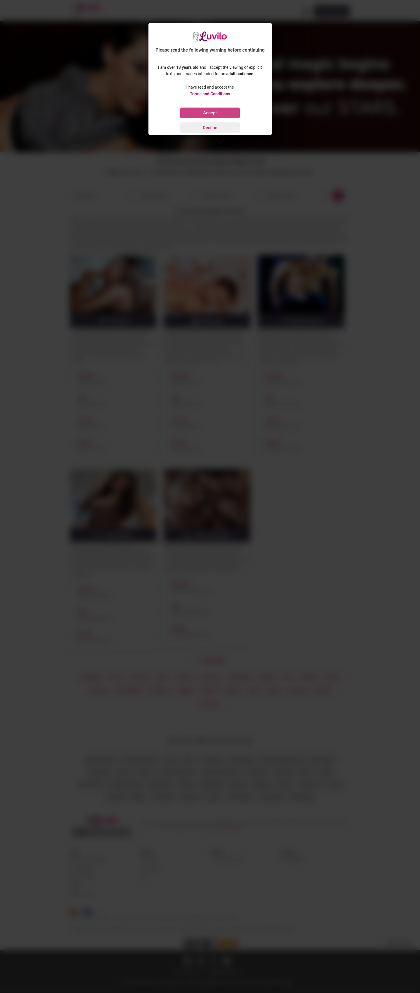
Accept (210, 112)
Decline (210, 127)
